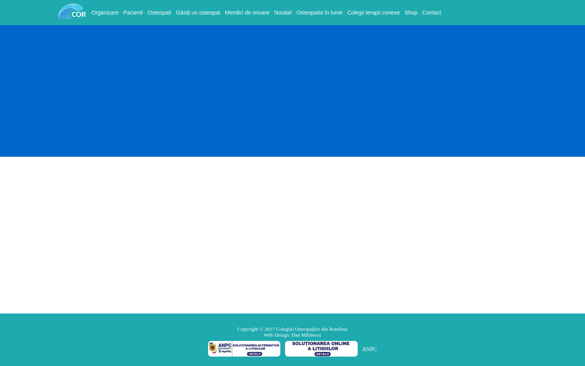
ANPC (369, 349)
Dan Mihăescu (306, 335)
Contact (431, 12)
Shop (410, 12)
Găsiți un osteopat (198, 12)
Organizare (105, 12)
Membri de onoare (247, 12)
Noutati (283, 12)
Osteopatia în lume (319, 12)
